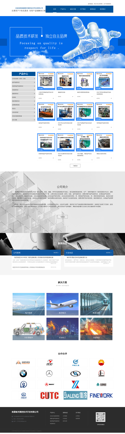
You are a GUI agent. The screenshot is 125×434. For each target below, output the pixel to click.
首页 (54, 9)
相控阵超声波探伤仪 (17, 86)
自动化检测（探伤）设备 (19, 78)
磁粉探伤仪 (15, 93)
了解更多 (75, 167)
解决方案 (73, 9)
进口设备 (14, 119)
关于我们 (83, 9)
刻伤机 (14, 97)
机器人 (14, 108)
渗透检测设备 (16, 104)
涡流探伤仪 (15, 90)
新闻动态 (93, 9)
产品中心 (63, 9)
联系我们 (103, 9)
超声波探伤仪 (16, 82)
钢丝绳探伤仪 (16, 101)
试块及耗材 (15, 112)
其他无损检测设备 (17, 116)
